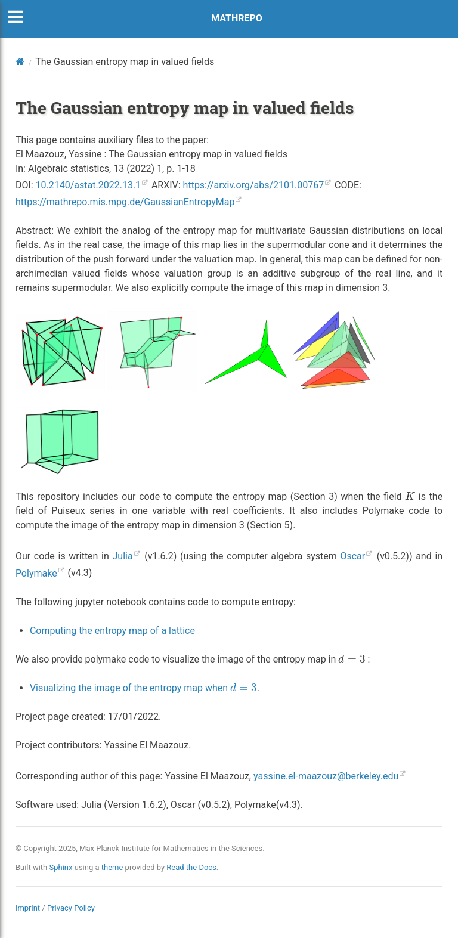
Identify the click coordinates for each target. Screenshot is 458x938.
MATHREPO (236, 18)
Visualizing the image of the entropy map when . (144, 688)
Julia (123, 556)
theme (112, 867)
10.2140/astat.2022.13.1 (88, 185)
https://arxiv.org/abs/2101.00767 (253, 185)
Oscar (352, 556)
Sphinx (61, 867)
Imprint (28, 907)
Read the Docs (191, 867)
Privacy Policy (71, 907)
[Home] (20, 62)
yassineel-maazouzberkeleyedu (325, 776)
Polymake (36, 573)
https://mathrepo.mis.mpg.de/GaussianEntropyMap (125, 202)
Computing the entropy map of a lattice (112, 630)
